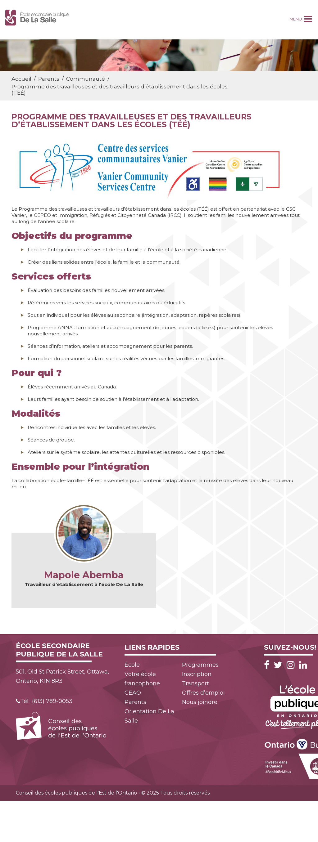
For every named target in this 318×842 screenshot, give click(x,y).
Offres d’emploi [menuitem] (203, 692)
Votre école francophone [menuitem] (142, 679)
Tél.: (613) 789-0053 (44, 701)
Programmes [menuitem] (200, 664)
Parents (48, 79)
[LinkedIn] (303, 665)
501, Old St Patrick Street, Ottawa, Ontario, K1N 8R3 (62, 676)
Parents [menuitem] (135, 702)
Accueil (21, 79)
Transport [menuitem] (195, 683)
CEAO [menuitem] (133, 692)
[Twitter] (279, 665)
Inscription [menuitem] (196, 674)
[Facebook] (268, 665)
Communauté (85, 79)
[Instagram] (292, 665)
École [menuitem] (132, 664)
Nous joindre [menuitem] (199, 702)
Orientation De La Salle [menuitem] (149, 716)
